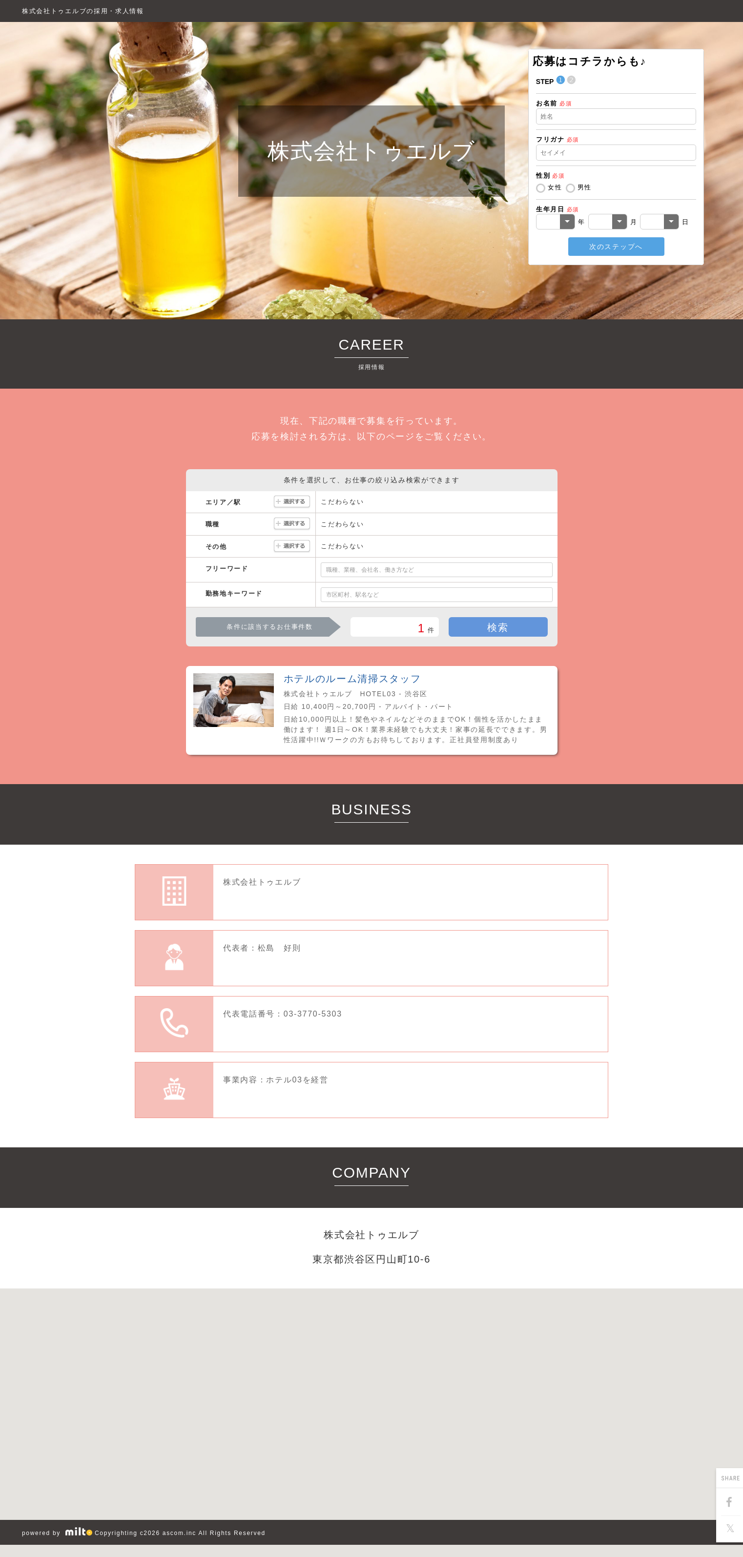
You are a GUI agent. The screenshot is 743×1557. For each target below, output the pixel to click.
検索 (497, 627)
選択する (291, 502)
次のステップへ (616, 246)
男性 (585, 187)
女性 (555, 187)
